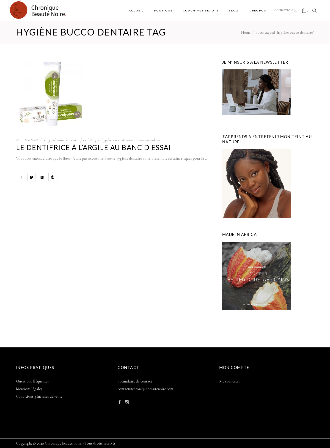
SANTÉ (36, 139)
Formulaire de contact (135, 381)
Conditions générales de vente (39, 396)
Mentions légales (29, 388)
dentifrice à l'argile (86, 139)
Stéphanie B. (60, 139)
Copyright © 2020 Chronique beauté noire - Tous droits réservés (66, 443)
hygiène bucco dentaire (118, 139)
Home (245, 32)
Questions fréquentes (32, 381)
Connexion (283, 10)
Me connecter (229, 381)
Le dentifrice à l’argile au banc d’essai (93, 147)
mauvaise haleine (148, 139)
